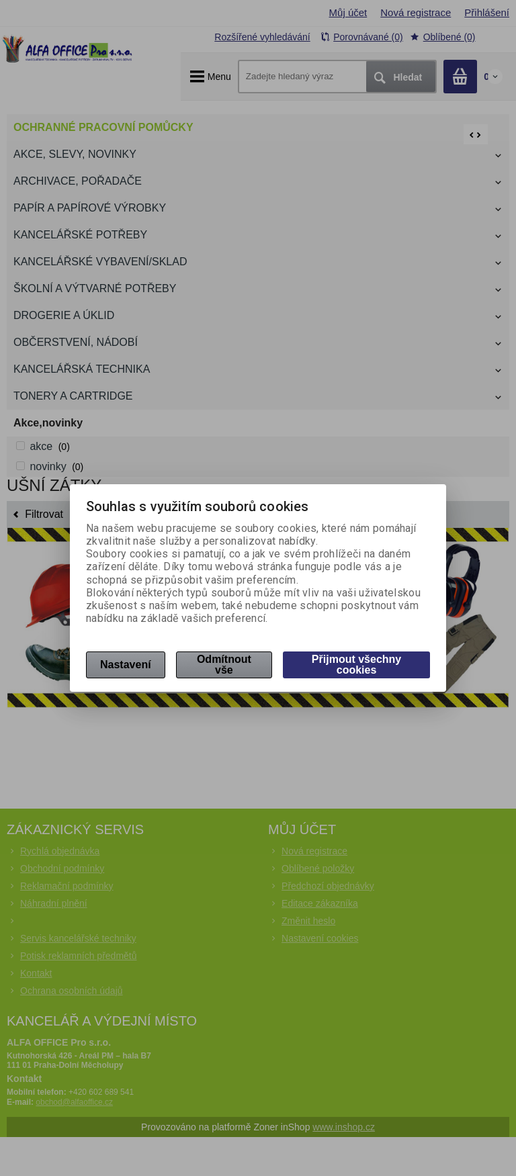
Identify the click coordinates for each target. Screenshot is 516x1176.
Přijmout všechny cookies (356, 664)
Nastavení (125, 664)
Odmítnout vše (224, 664)
